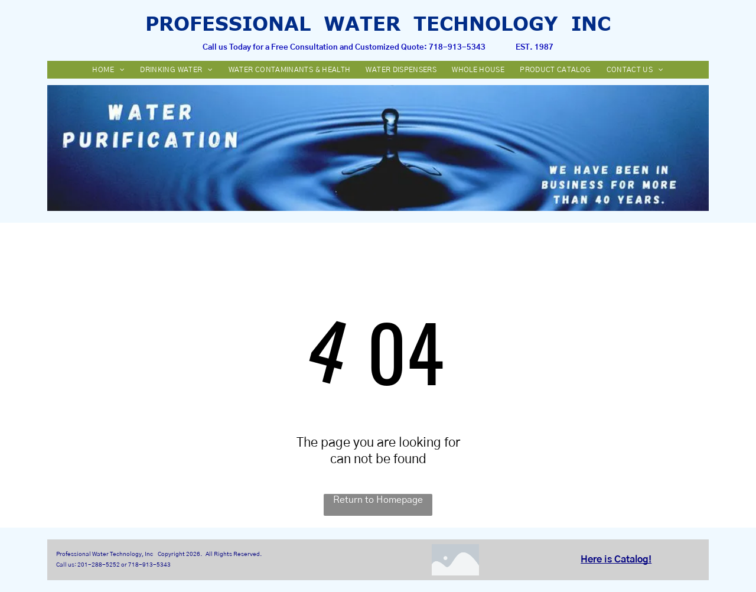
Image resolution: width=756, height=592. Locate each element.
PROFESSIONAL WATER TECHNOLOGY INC (378, 23)
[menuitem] (109, 70)
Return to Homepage (378, 500)
